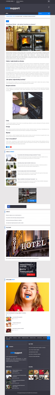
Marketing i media (25, 337)
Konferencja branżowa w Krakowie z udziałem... (14, 220)
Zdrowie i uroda (32, 337)
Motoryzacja (45, 337)
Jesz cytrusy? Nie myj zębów (17, 317)
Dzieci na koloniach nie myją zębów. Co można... (16, 313)
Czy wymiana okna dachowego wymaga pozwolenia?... (15, 217)
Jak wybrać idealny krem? (16, 322)
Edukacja (15, 337)
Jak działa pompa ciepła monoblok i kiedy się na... (26, 163)
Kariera (10, 337)
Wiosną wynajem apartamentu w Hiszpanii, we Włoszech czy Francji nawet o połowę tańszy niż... (22, 258)
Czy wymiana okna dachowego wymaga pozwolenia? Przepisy (29, 154)
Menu (7, 13)
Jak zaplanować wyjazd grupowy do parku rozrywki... (15, 222)
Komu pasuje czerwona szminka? (18, 328)
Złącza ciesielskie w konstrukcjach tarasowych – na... (27, 179)
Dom (7, 21)
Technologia (39, 337)
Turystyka (8, 339)
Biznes (19, 337)
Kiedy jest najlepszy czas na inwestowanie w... (14, 215)
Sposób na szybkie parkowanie (34, 356)
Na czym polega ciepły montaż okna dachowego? (26, 171)
